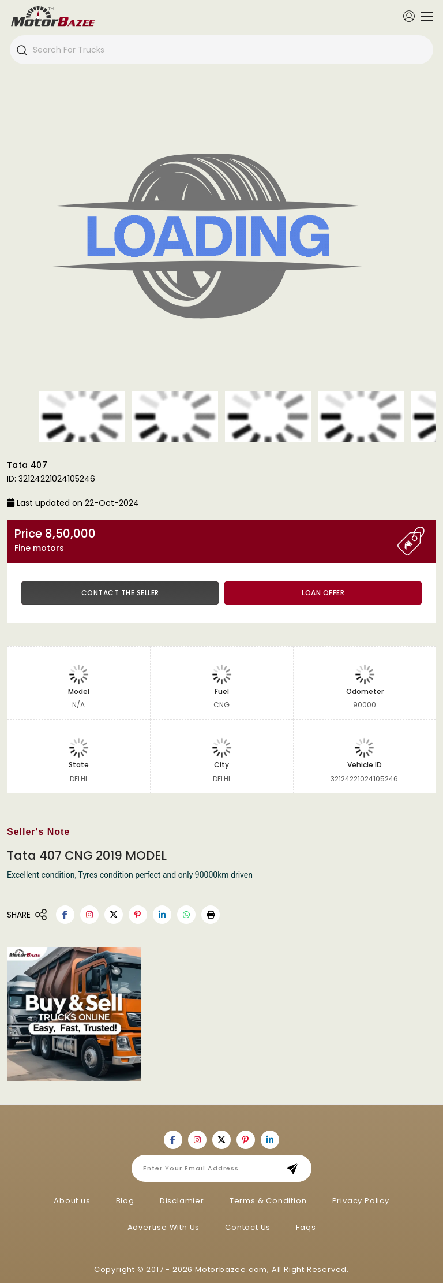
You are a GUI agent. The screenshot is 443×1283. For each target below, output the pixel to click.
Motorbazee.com (231, 1269)
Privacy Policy (360, 1200)
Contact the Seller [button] (120, 593)
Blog (125, 1200)
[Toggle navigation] (424, 16)
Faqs (306, 1227)
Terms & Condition (268, 1200)
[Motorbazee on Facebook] (65, 914)
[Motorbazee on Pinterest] (138, 914)
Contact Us (248, 1227)
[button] (210, 914)
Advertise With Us (163, 1227)
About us (72, 1200)
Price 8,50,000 (205, 540)
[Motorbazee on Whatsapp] (186, 914)
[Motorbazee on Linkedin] (162, 914)
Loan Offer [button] (323, 593)
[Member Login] (409, 15)
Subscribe (295, 1168)
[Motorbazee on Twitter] (113, 914)
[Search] (21, 49)
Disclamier (182, 1200)
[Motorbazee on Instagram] (89, 914)
